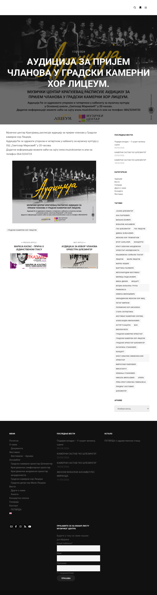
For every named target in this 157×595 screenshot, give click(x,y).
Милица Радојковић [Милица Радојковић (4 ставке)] (126, 277)
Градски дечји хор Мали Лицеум (28, 482)
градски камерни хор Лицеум (22, 230)
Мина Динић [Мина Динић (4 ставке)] (122, 281)
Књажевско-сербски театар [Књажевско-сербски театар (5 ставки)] (129, 255)
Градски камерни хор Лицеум (27, 479)
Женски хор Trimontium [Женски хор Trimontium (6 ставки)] (127, 237)
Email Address (65, 543)
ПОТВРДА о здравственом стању (122, 440)
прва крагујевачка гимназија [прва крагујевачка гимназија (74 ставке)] (131, 382)
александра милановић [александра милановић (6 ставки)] (128, 321)
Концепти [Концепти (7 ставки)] (139, 242)
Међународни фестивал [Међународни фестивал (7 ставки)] (128, 272)
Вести (117, 182)
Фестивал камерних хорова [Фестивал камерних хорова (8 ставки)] (129, 316)
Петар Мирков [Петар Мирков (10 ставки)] (123, 303)
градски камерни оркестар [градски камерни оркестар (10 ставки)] (129, 334)
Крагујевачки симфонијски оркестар (30, 467)
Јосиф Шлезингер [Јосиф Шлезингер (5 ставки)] (124, 211)
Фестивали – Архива (22, 456)
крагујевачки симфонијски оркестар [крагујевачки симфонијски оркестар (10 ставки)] (130, 358)
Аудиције (118, 179)
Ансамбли (14, 459)
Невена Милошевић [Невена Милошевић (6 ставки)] (125, 294)
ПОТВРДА (16, 509)
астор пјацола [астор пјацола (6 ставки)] (123, 325)
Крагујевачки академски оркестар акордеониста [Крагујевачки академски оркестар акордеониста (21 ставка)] (128, 248)
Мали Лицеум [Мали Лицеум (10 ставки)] (133, 259)
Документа (17, 448)
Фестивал (119, 194)
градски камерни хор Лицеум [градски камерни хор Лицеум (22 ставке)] (130, 338)
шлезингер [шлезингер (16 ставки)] (121, 391)
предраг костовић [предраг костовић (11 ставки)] (125, 386)
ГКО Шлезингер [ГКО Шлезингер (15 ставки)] (123, 229)
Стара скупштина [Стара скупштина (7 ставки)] (124, 312)
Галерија (118, 185)
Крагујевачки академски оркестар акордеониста (29, 473)
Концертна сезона (19, 498)
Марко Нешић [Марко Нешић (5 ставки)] (122, 263)
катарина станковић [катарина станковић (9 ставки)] (126, 347)
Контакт (13, 505)
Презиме (61, 563)
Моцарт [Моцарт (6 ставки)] (135, 281)
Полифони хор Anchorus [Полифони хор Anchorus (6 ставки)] (128, 307)
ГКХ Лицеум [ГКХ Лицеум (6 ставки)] (139, 229)
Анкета (15, 494)
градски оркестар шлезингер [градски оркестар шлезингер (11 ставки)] (130, 343)
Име (59, 553)
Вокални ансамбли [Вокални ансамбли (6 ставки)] (125, 224)
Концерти (119, 191)
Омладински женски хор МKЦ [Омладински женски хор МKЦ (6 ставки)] (130, 298)
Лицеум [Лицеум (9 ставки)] (119, 259)
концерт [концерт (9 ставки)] (120, 352)
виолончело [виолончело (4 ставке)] (122, 329)
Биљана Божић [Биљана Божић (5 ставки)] (123, 220)
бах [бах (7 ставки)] (136, 325)
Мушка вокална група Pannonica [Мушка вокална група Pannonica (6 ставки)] (127, 287)
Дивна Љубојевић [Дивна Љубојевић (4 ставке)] (125, 233)
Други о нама (120, 188)
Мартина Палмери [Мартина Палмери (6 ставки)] (125, 268)
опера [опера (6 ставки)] (141, 378)
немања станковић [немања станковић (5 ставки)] (125, 373)
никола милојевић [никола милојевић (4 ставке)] (125, 378)
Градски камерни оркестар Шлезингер (32, 463)
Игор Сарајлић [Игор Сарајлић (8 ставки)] (123, 242)
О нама (13, 444)
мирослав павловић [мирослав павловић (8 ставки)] (126, 364)
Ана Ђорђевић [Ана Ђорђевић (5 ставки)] (123, 215)
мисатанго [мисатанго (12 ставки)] (121, 369)
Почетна (13, 440)
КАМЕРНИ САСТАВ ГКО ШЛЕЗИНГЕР (130, 152)
